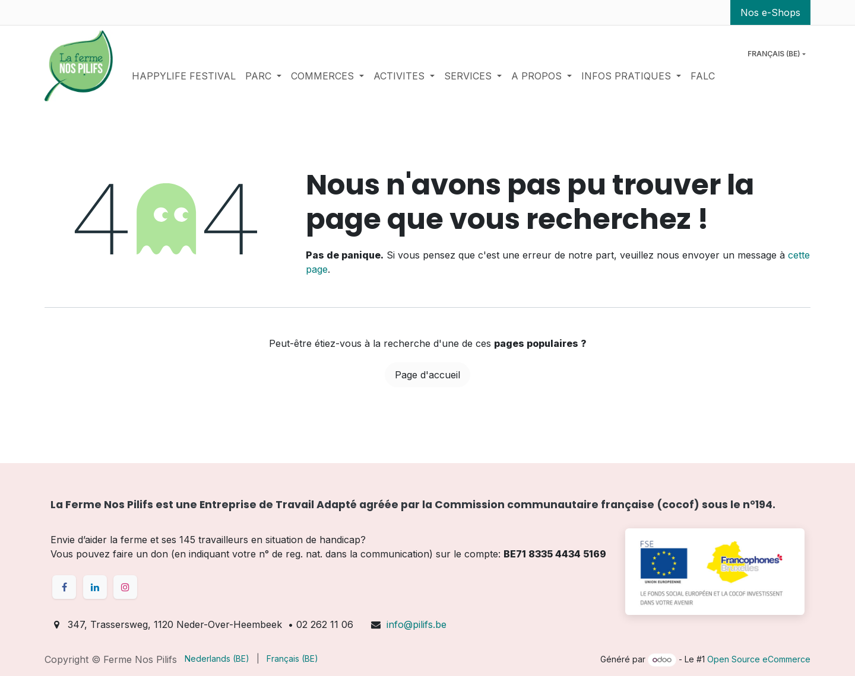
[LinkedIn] (95, 587)
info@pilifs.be (416, 624)
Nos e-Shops (770, 12)
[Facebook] (64, 587)
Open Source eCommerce (758, 659)
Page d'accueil (427, 375)
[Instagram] (125, 587)
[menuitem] (183, 76)
